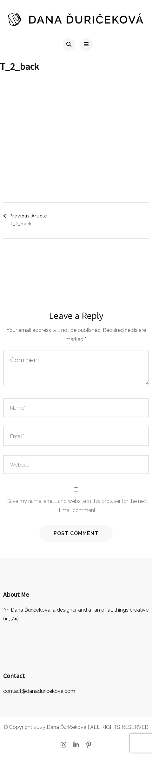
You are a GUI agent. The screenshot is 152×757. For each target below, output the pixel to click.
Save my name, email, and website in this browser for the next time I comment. (77, 505)
